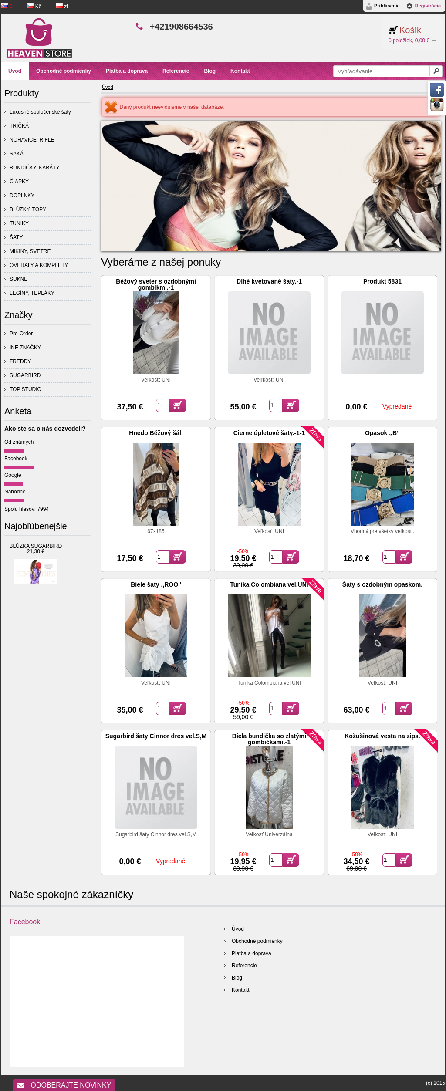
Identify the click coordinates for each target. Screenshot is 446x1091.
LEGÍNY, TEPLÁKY (32, 293)
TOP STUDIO (25, 389)
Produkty (21, 93)
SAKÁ (17, 154)
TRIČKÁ (19, 126)
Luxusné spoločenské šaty (40, 112)
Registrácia (428, 5)
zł (62, 6)
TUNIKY (19, 223)
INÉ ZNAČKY (25, 348)
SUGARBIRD (25, 375)
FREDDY (20, 361)
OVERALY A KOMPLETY (39, 265)
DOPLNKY (22, 196)
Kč (35, 6)
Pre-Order (21, 334)
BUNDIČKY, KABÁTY (34, 168)
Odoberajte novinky (64, 1085)
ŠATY (16, 237)
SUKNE (18, 279)
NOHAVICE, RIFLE (32, 140)
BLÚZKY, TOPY (28, 209)
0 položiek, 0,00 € (409, 40)
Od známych (19, 442)
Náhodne (15, 492)
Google (12, 475)
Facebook (15, 459)
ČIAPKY (19, 182)
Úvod (107, 87)
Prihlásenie (387, 5)
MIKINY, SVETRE (30, 251)
